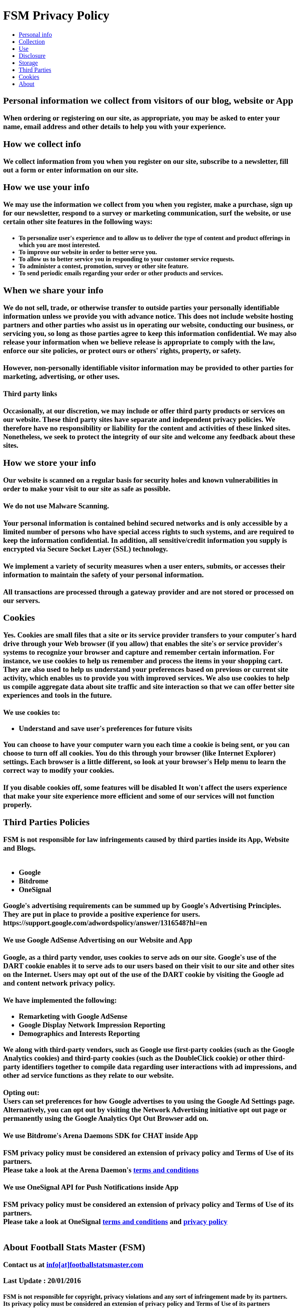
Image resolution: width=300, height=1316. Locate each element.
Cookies (29, 77)
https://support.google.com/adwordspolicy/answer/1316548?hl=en (105, 923)
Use (24, 48)
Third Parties (35, 69)
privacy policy (205, 1221)
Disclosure (32, 55)
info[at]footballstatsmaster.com (94, 1264)
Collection (32, 41)
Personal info (35, 34)
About (26, 84)
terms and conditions (165, 1170)
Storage (28, 62)
